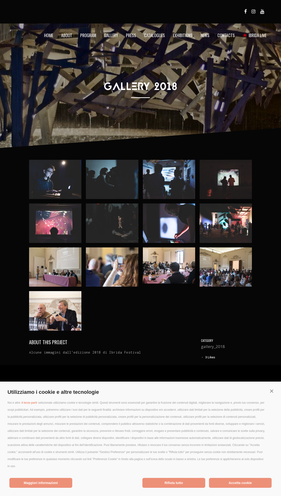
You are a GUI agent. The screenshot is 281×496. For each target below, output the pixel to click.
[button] (271, 391)
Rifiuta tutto (173, 483)
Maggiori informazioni (41, 483)
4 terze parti (29, 402)
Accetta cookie (240, 483)
